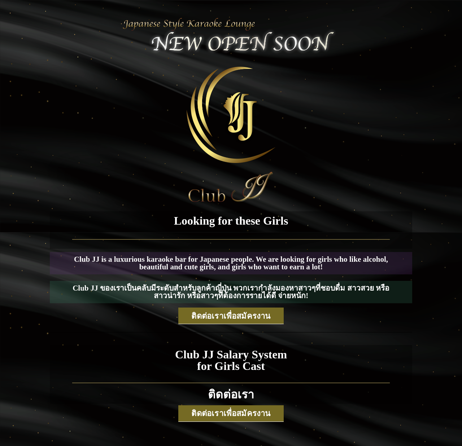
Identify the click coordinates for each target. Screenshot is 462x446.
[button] (230, 316)
